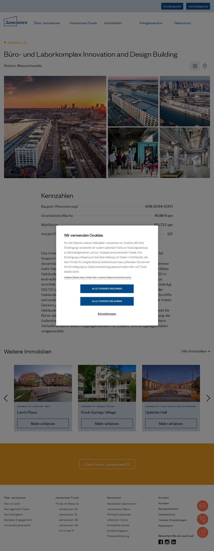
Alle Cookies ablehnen (84, 295)
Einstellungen (107, 307)
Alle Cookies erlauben (130, 295)
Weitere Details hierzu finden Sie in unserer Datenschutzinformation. (98, 283)
